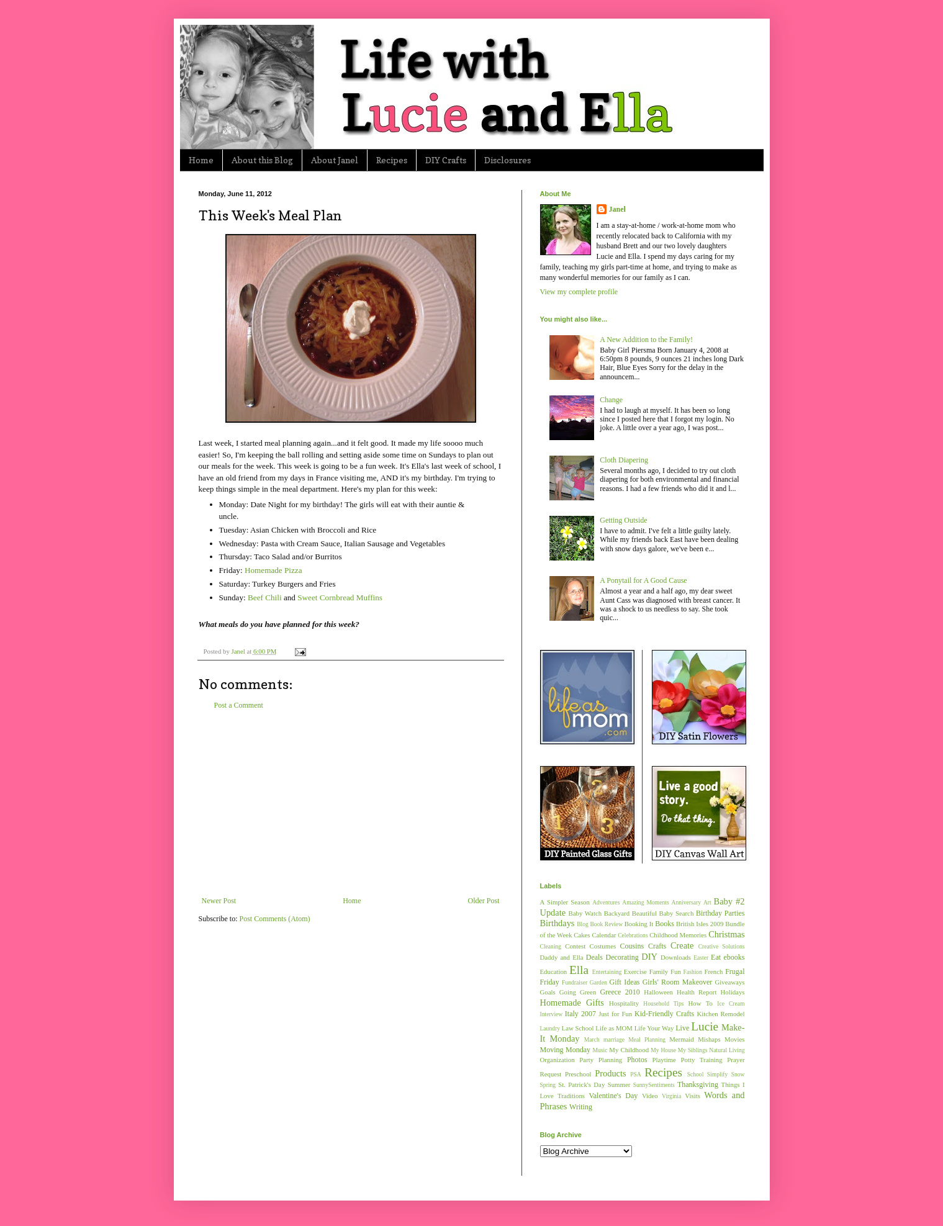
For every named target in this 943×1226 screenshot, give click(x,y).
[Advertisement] (351, 803)
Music (599, 1050)
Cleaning (551, 946)
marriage (614, 1039)
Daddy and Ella (562, 957)
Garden (598, 982)
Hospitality (624, 1003)
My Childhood (629, 1049)
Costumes (603, 946)
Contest (575, 946)
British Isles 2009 (699, 923)
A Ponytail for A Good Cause (643, 580)
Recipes (391, 160)
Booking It (639, 923)
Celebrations (633, 935)
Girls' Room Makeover (678, 982)
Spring (548, 1084)
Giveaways (730, 982)
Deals (594, 957)
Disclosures (507, 160)
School (695, 1074)
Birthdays (557, 923)
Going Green (577, 992)
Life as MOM (614, 1028)
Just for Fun (615, 1013)
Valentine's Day (613, 1095)
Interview (551, 1014)
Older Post (484, 900)
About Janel (334, 160)
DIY (649, 957)
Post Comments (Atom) (275, 918)
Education (553, 971)
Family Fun (665, 971)
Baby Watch (585, 913)
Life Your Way (654, 1028)
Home (201, 160)
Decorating (622, 957)
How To (700, 1003)
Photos (637, 1059)
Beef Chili (265, 597)
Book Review (606, 924)
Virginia (671, 1096)
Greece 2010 (619, 992)
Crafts (657, 946)
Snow (738, 1074)
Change (611, 399)
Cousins (632, 946)
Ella (579, 969)
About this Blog (262, 160)
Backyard (616, 913)
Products (610, 1073)
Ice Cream (730, 1003)
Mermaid (681, 1039)
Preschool (578, 1074)
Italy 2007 (580, 1013)
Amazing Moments (645, 902)
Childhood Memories (677, 935)
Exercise (635, 971)
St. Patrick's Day (581, 1084)
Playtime (664, 1059)
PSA (635, 1074)
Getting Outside (623, 520)
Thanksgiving (697, 1084)
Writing (580, 1106)
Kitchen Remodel (720, 1013)
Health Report (696, 992)
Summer (619, 1084)
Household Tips (663, 1003)
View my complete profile (579, 291)
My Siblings (693, 1050)
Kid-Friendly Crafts (664, 1013)
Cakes (582, 935)
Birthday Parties (720, 913)
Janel (617, 209)
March (592, 1039)
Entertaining (606, 971)
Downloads (676, 957)
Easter (700, 957)
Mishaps (709, 1039)
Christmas (726, 934)
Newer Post (219, 900)
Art (707, 902)
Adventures (606, 902)
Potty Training (702, 1059)
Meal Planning (647, 1039)
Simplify (717, 1074)
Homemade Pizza (273, 570)
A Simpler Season (565, 902)
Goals (548, 992)
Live (682, 1028)
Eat (716, 957)
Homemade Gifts (572, 1002)
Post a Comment (238, 705)
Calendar (604, 935)
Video (650, 1095)
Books (664, 923)
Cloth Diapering (624, 460)
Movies (734, 1039)
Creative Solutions (721, 946)
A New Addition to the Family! (646, 339)
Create (682, 945)
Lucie (704, 1026)
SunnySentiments (654, 1084)
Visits (692, 1095)
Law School (578, 1028)
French (713, 971)
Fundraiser (574, 982)
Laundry (550, 1028)
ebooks (734, 957)
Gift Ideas (625, 982)
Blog (583, 924)
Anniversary (686, 902)
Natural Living (726, 1050)
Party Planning (600, 1059)
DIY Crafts (445, 160)
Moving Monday (565, 1049)
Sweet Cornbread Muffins (339, 597)
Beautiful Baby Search (663, 913)
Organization (557, 1059)
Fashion (693, 971)
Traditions (571, 1095)
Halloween (658, 992)
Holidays (733, 992)
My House (663, 1050)
